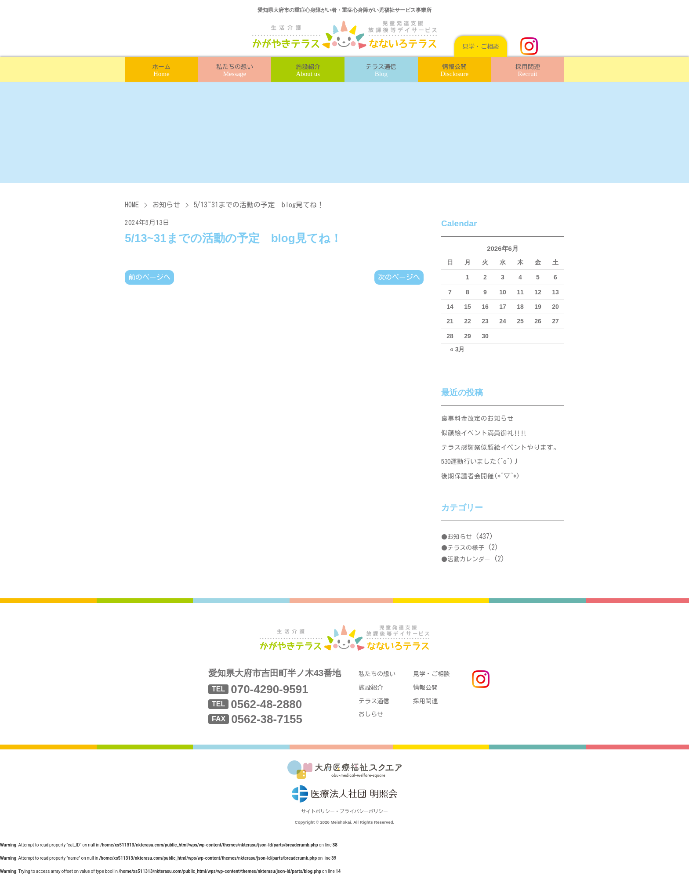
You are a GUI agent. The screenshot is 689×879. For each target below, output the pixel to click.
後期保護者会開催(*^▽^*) (481, 478)
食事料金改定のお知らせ (477, 419)
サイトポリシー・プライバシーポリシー (344, 816)
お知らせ (166, 204)
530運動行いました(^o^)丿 (481, 463)
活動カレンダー (468, 562)
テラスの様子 (465, 551)
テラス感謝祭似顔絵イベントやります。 (500, 448)
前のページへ (149, 277)
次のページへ (399, 277)
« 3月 (457, 349)
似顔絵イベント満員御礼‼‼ (484, 433)
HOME (132, 204)
